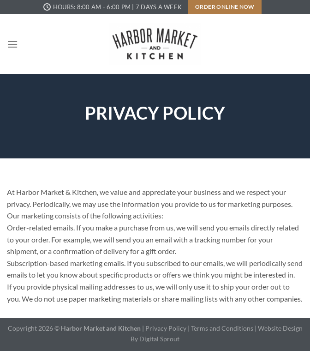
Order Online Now (225, 7)
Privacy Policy (165, 328)
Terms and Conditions (223, 328)
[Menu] (12, 44)
